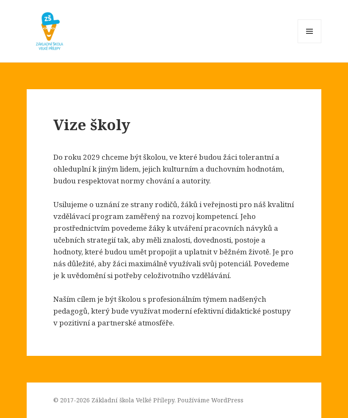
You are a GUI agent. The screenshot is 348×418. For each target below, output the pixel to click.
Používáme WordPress (210, 400)
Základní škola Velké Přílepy (132, 400)
